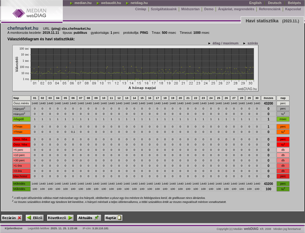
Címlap (140, 9)
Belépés (294, 3)
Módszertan (190, 9)
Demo (208, 9)
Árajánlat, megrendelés (236, 9)
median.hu (81, 3)
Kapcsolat (293, 9)
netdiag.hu (137, 3)
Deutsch (274, 3)
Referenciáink (270, 9)
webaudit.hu (108, 3)
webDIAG (251, 229)
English (255, 3)
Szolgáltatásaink (164, 9)
